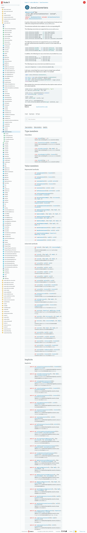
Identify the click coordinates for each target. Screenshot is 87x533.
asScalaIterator (41, 183)
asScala (39, 310)
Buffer (54, 181)
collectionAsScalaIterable (43, 193)
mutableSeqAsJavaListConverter (45, 494)
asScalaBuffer (40, 181)
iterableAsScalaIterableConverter (45, 451)
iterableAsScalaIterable (43, 205)
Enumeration (38, 203)
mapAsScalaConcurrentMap (43, 216)
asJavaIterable (40, 173)
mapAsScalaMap (40, 220)
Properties (52, 233)
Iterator (53, 154)
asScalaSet (39, 188)
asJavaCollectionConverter (43, 365)
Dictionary (56, 197)
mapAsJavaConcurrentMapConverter (45, 458)
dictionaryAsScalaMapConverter (45, 437)
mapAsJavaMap (40, 213)
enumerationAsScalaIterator (44, 201)
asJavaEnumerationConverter (44, 380)
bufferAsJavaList (41, 190)
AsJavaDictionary (42, 148)
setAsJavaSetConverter (42, 522)
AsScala (40, 160)
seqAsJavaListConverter (43, 515)
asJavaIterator (40, 177)
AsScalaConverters (35, 19)
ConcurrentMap (38, 211)
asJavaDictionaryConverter (43, 372)
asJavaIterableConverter (43, 387)
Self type (38, 114)
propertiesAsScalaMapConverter (45, 508)
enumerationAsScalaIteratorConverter (46, 444)
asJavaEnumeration (41, 304)
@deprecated (29, 12)
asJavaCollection (41, 293)
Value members (38, 127)
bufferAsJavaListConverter (43, 422)
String (38, 234)
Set (47, 188)
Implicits (45, 127)
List (49, 181)
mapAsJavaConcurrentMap (43, 209)
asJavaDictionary (41, 298)
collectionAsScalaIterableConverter (46, 430)
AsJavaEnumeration (42, 154)
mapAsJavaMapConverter (42, 465)
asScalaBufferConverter (43, 401)
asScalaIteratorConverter (43, 408)
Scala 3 (26, 2)
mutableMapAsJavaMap (42, 223)
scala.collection (34, 2)
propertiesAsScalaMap (42, 233)
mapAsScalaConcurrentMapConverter (45, 472)
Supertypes (31, 114)
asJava (38, 247)
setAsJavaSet (40, 240)
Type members (28, 127)
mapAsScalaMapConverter (43, 479)
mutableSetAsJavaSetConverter (44, 501)
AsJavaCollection (42, 142)
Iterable (52, 142)
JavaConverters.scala (41, 107)
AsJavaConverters (54, 17)
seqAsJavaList (40, 237)
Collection (37, 194)
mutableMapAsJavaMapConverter (44, 487)
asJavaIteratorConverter (43, 394)
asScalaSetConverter (42, 415)
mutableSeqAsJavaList (42, 227)
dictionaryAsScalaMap (42, 197)
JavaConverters (44, 2)
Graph (26, 114)
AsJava (39, 138)
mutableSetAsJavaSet (42, 230)
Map (53, 148)
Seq (52, 227)
